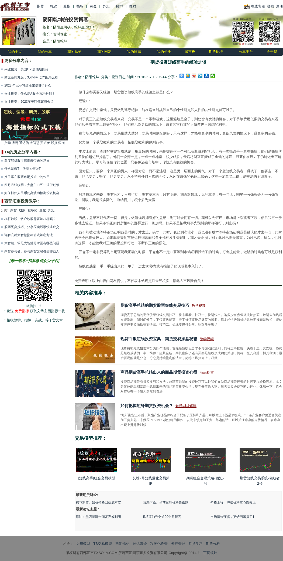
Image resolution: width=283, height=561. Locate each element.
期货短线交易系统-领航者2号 (260, 466)
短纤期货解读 (185, 406)
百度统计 (210, 553)
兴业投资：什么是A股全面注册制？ (29, 93)
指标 (80, 6)
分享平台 (246, 52)
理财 (132, 6)
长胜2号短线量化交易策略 (151, 466)
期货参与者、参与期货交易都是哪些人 (31, 251)
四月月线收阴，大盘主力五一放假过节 (31, 185)
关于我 (272, 52)
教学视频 (199, 306)
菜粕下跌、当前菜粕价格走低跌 (165, 502)
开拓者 (45, 143)
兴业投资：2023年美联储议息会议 (29, 102)
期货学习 (196, 544)
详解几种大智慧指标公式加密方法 (28, 235)
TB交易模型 (102, 544)
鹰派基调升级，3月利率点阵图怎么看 (31, 77)
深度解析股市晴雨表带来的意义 (27, 161)
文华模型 (83, 544)
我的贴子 (74, 52)
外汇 (106, 6)
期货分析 (213, 544)
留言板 (190, 52)
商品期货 (207, 372)
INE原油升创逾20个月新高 (162, 517)
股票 (22, 210)
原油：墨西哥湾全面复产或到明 (98, 517)
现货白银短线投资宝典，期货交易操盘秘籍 (158, 339)
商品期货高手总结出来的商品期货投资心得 (158, 372)
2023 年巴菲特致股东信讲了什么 (27, 85)
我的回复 (104, 52)
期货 (40, 6)
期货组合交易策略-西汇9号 (205, 466)
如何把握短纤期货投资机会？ (146, 406)
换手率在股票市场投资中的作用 (27, 177)
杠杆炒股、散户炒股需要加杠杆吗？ (30, 219)
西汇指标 (122, 544)
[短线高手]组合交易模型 (96, 464)
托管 (53, 6)
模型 (119, 6)
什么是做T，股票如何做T (22, 169)
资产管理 (178, 544)
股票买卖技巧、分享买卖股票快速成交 (31, 227)
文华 (7, 143)
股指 (66, 6)
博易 (15, 143)
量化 (42, 210)
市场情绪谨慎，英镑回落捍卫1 (232, 517)
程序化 (32, 210)
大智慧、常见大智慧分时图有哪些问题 (31, 243)
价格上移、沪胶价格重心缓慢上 (233, 502)
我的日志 (134, 52)
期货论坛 (216, 52)
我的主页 (15, 52)
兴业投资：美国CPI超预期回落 (26, 69)
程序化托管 (159, 544)
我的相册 (164, 52)
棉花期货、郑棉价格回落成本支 (98, 502)
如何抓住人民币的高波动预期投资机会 (31, 193)
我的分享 (45, 52)
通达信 (24, 143)
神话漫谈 (140, 544)
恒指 (61, 143)
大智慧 (34, 143)
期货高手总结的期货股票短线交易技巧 (154, 305)
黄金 (93, 6)
